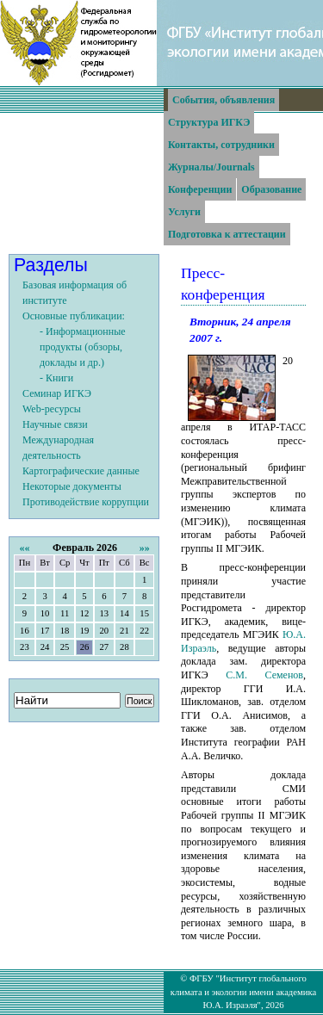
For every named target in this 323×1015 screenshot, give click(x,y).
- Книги (56, 378)
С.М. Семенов (264, 675)
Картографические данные (81, 471)
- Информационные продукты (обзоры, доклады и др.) (83, 346)
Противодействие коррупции (85, 502)
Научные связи (55, 424)
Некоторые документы (71, 486)
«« (24, 548)
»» (145, 548)
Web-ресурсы (51, 409)
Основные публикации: (73, 316)
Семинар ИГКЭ (56, 393)
